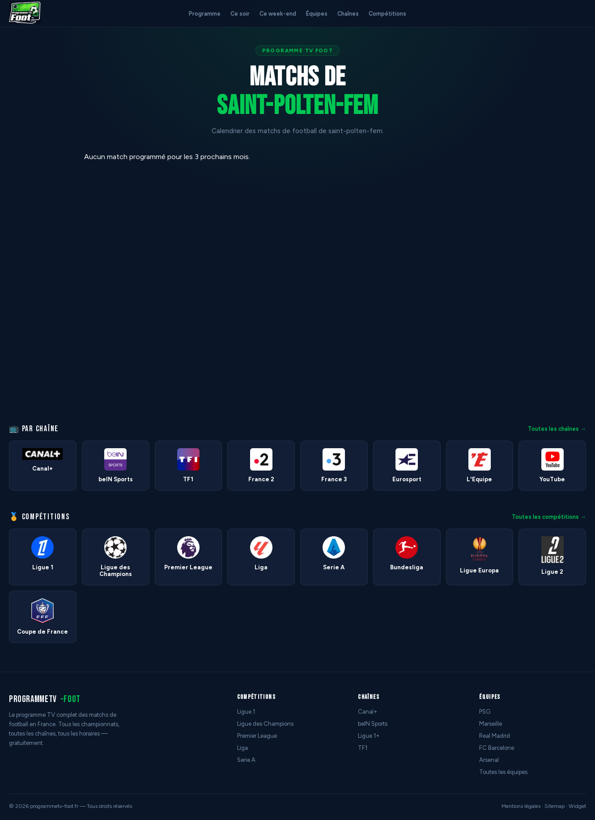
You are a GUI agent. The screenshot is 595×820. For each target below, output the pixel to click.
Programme (205, 13)
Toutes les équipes (503, 772)
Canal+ (368, 711)
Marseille (490, 723)
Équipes (316, 13)
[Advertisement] (37, 286)
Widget (577, 806)
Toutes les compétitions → (549, 516)
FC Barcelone (496, 747)
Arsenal (489, 760)
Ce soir (240, 13)
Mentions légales (521, 806)
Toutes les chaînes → (557, 428)
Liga (242, 747)
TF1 (362, 747)
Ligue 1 (246, 711)
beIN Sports (372, 723)
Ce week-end (277, 13)
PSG (484, 711)
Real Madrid (494, 735)
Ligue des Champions (265, 723)
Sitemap (554, 806)
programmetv (45, 699)
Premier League (257, 735)
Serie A (246, 760)
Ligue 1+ (369, 735)
